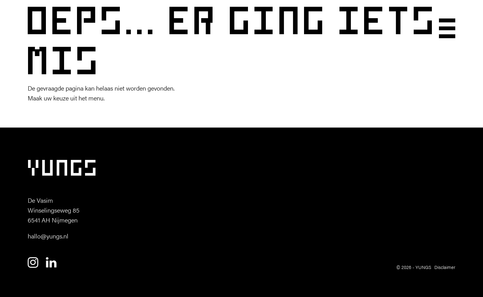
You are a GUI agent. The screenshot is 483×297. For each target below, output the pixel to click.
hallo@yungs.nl (48, 235)
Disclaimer (444, 267)
